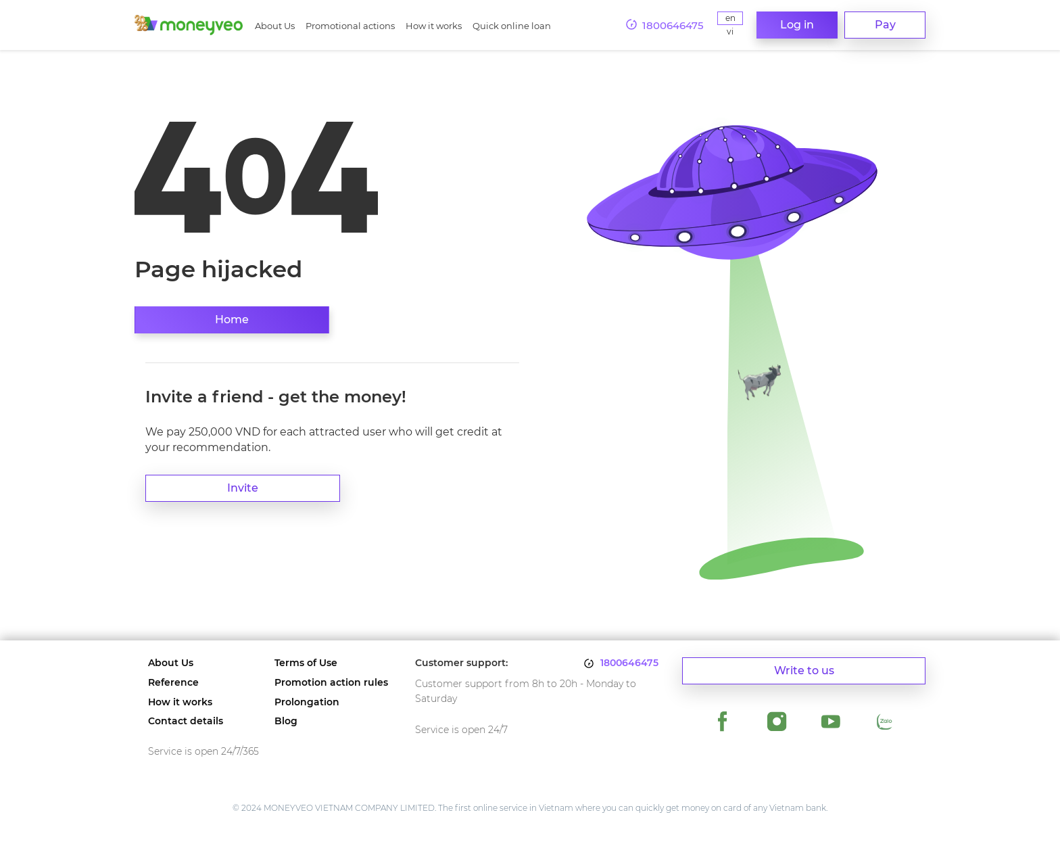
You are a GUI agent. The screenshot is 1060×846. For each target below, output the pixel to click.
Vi (730, 31)
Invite (242, 487)
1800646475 (629, 663)
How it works (434, 25)
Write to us (804, 670)
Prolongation (306, 702)
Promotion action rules (331, 682)
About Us (275, 25)
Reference (173, 682)
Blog (285, 721)
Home (232, 319)
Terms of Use (305, 663)
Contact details (185, 721)
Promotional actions (350, 25)
